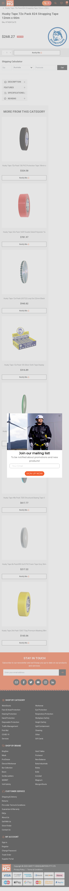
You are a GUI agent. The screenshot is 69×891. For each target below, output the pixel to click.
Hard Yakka (39, 751)
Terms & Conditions (35, 870)
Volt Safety (6, 784)
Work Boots (6, 706)
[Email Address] (31, 672)
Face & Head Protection (11, 710)
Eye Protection (41, 710)
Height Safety (40, 722)
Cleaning (38, 730)
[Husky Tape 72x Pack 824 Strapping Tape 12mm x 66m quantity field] (7, 52)
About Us (5, 817)
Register (5, 847)
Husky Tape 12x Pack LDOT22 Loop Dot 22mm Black (24, 298)
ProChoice (6, 760)
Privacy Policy (19, 870)
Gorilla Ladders (8, 776)
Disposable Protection (10, 722)
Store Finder (7, 826)
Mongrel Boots (41, 784)
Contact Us (6, 830)
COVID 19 (5, 735)
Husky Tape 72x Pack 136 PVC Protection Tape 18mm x (24, 166)
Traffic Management (10, 726)
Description (12, 82)
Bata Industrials (41, 764)
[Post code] (45, 67)
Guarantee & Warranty (10, 809)
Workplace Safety (42, 718)
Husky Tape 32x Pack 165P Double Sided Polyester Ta (24, 232)
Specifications (14, 93)
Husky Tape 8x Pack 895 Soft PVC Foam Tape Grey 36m (24, 564)
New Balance (40, 760)
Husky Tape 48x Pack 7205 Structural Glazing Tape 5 (24, 498)
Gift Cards (39, 739)
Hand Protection (8, 718)
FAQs (4, 813)
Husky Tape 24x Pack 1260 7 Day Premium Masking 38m (24, 631)
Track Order (6, 855)
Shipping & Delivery (9, 797)
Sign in (4, 842)
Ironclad (38, 776)
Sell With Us (6, 822)
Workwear (39, 706)
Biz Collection (7, 768)
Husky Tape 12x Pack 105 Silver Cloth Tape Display (24, 365)
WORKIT (5, 780)
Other (37, 735)
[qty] (7, 67)
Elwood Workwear (9, 764)
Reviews (10, 98)
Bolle (37, 772)
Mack (4, 755)
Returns (5, 801)
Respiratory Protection (44, 714)
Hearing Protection (9, 714)
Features (9, 87)
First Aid (5, 730)
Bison (4, 772)
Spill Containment (42, 726)
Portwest (39, 755)
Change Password (9, 851)
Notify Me (37, 53)
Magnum (38, 780)
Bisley (37, 768)
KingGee (5, 751)
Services (5, 739)
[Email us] (16, 681)
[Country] (23, 67)
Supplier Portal (8, 859)
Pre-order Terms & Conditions (13, 805)
